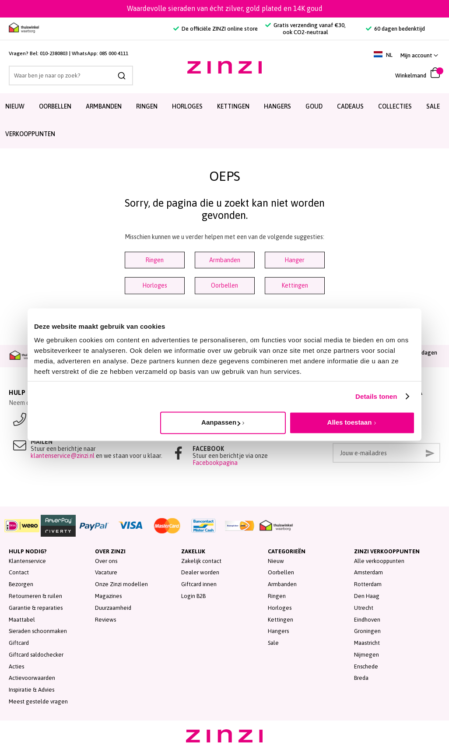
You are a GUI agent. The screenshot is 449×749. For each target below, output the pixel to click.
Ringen (154, 260)
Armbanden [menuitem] (104, 106)
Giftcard (19, 643)
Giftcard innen (199, 584)
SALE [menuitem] (433, 106)
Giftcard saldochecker (36, 654)
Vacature (106, 572)
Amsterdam (368, 572)
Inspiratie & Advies (31, 689)
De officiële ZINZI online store (215, 28)
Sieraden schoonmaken (38, 631)
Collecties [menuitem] (395, 106)
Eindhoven (367, 619)
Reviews (105, 619)
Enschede (366, 666)
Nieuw (276, 561)
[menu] (224, 120)
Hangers (278, 631)
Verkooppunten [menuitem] (30, 133)
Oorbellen (224, 285)
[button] (419, 55)
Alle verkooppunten (379, 561)
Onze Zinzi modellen (121, 584)
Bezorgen (21, 584)
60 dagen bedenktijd (395, 28)
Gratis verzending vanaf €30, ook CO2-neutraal (305, 28)
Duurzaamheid (113, 608)
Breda (361, 678)
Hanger (294, 260)
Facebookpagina (215, 462)
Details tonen (376, 396)
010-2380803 (54, 53)
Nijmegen (366, 654)
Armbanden (224, 260)
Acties (16, 666)
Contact (19, 572)
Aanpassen (220, 422)
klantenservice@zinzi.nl (63, 455)
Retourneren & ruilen (35, 596)
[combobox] (71, 75)
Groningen (367, 631)
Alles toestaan (349, 422)
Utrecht (363, 608)
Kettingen (294, 285)
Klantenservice (27, 561)
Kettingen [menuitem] (233, 106)
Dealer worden (200, 572)
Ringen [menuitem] (147, 106)
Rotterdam (368, 584)
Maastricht (367, 643)
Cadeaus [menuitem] (350, 106)
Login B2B (193, 596)
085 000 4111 (113, 53)
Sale (273, 643)
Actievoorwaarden (32, 678)
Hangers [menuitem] (277, 106)
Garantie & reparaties (36, 608)
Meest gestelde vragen (38, 701)
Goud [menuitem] (314, 106)
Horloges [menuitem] (187, 106)
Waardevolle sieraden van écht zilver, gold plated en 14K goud (225, 8)
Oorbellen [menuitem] (55, 106)
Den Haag (366, 596)
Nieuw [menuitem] (15, 106)
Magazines (108, 596)
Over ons (106, 561)
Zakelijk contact (201, 561)
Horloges (154, 285)
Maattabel (22, 619)
